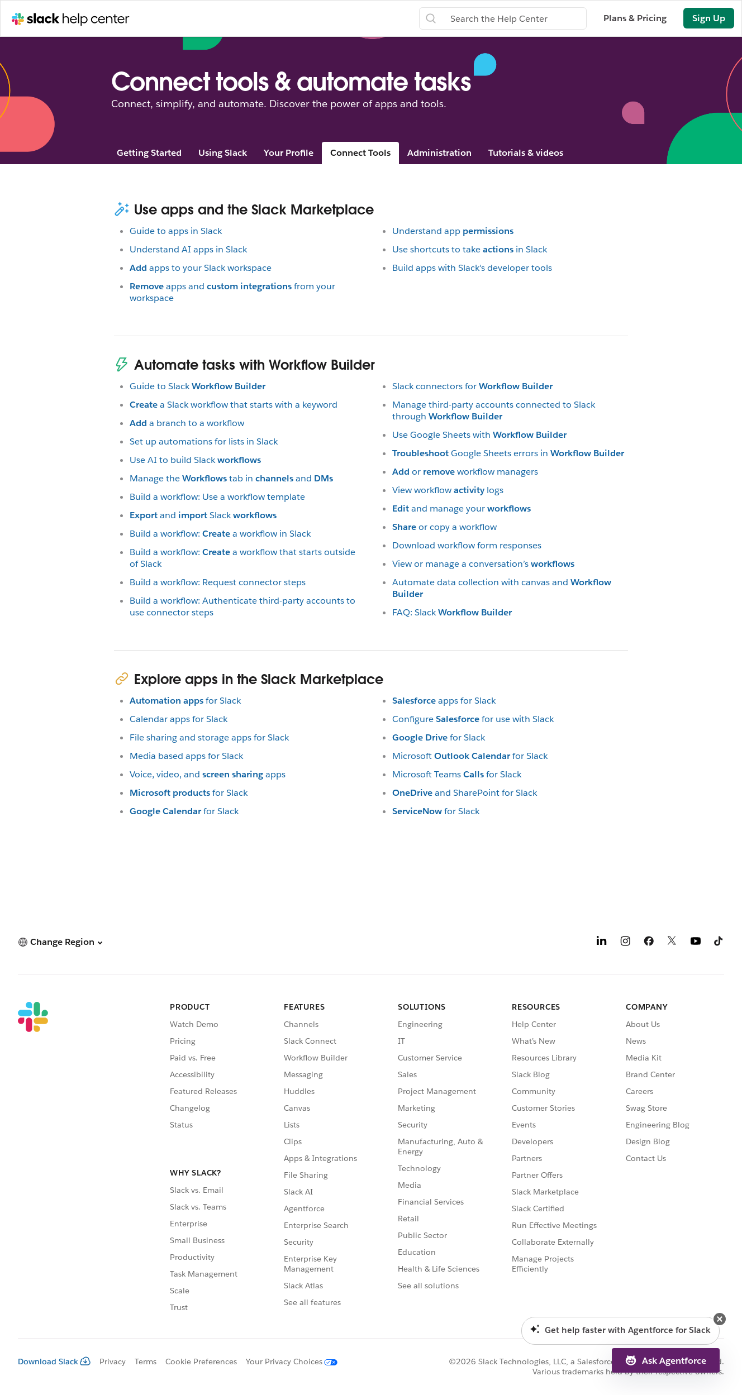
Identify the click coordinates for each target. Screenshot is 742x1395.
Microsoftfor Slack (470, 756)
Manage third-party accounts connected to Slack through (493, 410)
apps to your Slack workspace (201, 268)
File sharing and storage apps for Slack (209, 737)
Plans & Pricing (635, 18)
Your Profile (288, 153)
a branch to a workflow (187, 423)
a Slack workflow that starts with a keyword (233, 404)
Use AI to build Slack (195, 460)
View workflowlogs (447, 490)
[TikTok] (719, 943)
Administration (439, 153)
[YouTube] (696, 943)
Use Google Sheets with (479, 435)
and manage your (461, 508)
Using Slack (222, 153)
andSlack (203, 515)
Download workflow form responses (466, 545)
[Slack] (33, 1159)
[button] (60, 942)
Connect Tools (360, 153)
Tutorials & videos (525, 153)
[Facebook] (649, 943)
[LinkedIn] (602, 943)
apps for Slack (444, 700)
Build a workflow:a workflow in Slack (220, 533)
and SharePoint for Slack (464, 793)
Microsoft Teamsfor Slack (456, 774)
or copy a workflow (444, 527)
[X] (672, 943)
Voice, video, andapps (208, 774)
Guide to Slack (197, 386)
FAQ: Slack (452, 612)
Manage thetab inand (231, 478)
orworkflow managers (465, 471)
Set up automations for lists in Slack (204, 441)
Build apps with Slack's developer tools (472, 268)
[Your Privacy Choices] (287, 1361)
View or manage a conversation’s (483, 564)
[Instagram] (625, 943)
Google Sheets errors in (508, 453)
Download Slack (54, 1361)
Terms (145, 1361)
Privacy (112, 1361)
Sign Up (708, 18)
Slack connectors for (472, 386)
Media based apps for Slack (186, 756)
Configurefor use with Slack (473, 719)
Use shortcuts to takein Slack (469, 249)
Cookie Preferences (201, 1361)
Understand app (452, 231)
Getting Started (149, 153)
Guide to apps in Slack (176, 231)
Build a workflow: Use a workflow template (217, 497)
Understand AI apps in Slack (188, 249)
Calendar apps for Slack (178, 719)
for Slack (185, 700)
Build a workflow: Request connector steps (218, 582)
